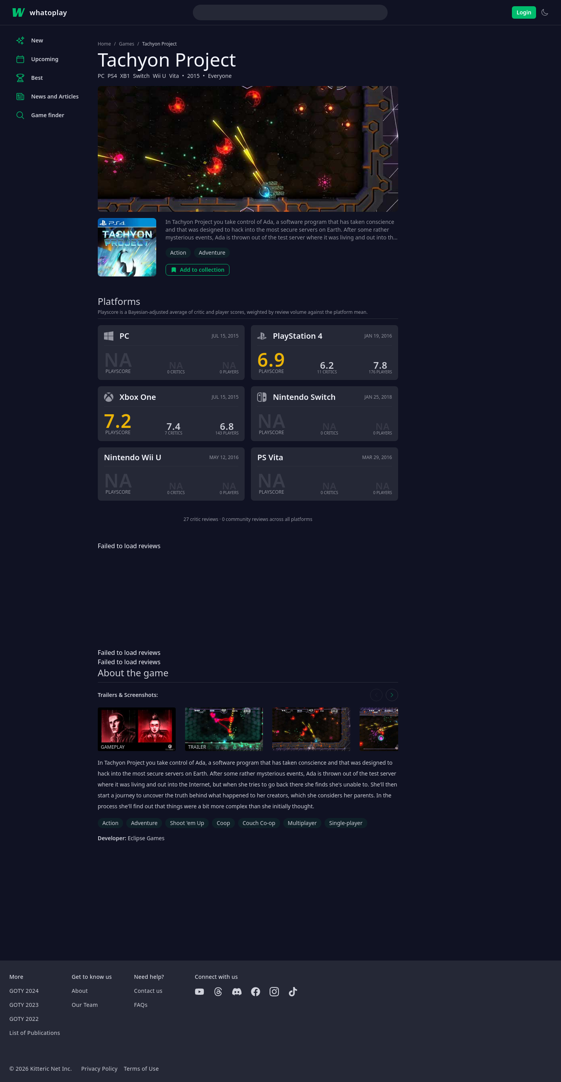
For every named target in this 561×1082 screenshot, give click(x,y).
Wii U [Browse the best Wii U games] (159, 75)
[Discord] (237, 991)
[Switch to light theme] (545, 12)
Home (104, 44)
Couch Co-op (259, 823)
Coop (223, 823)
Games (126, 44)
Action (178, 252)
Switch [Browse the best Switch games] (141, 75)
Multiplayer (302, 823)
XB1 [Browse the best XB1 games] (125, 75)
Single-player (345, 823)
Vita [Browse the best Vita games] (174, 75)
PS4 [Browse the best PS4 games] (112, 75)
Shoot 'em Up (187, 823)
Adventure (212, 252)
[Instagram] (274, 991)
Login (524, 12)
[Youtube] (199, 991)
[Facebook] (255, 991)
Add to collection (198, 269)
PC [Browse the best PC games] (101, 75)
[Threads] (218, 991)
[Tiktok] (293, 991)
